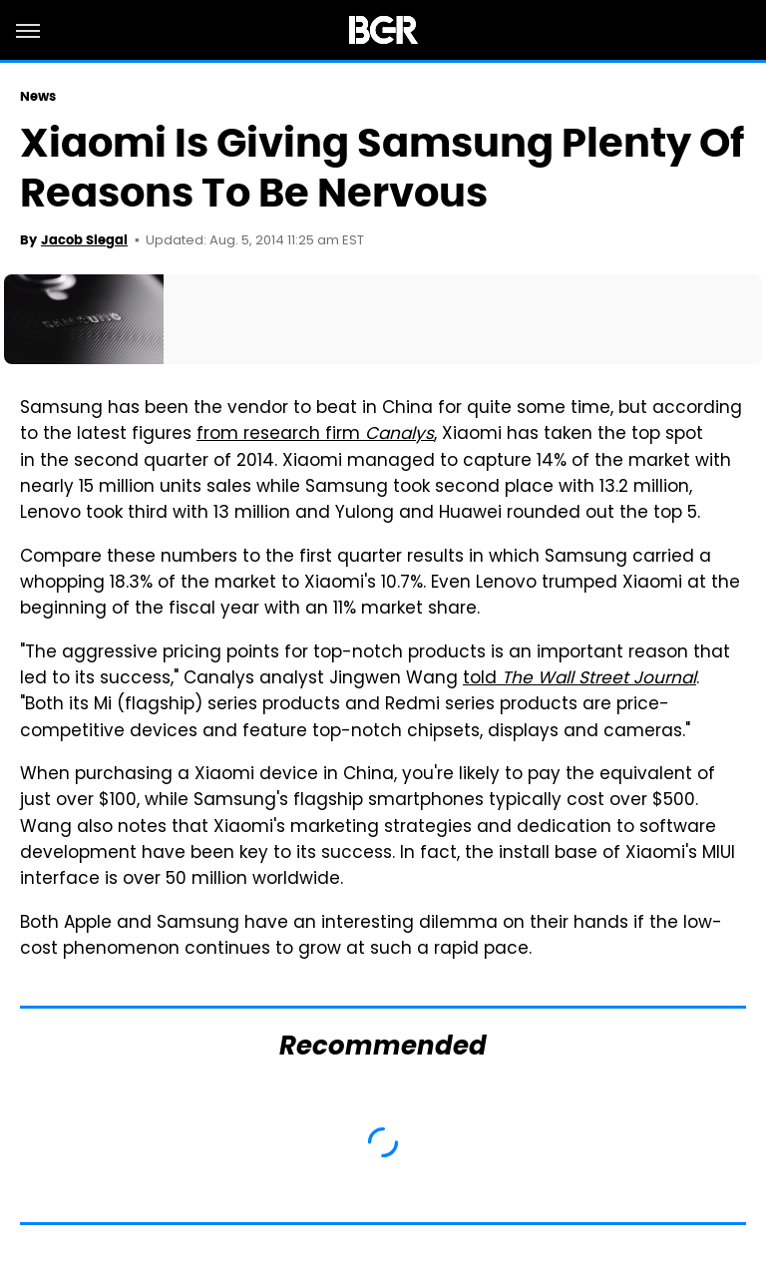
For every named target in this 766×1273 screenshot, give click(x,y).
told (579, 679)
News (38, 96)
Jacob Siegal (84, 239)
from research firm (315, 435)
